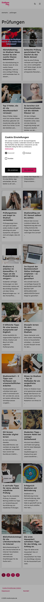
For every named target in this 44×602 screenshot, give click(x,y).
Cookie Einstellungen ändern (11, 588)
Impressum (6, 591)
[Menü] (40, 4)
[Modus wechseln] (34, 4)
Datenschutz (9, 149)
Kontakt (26, 591)
